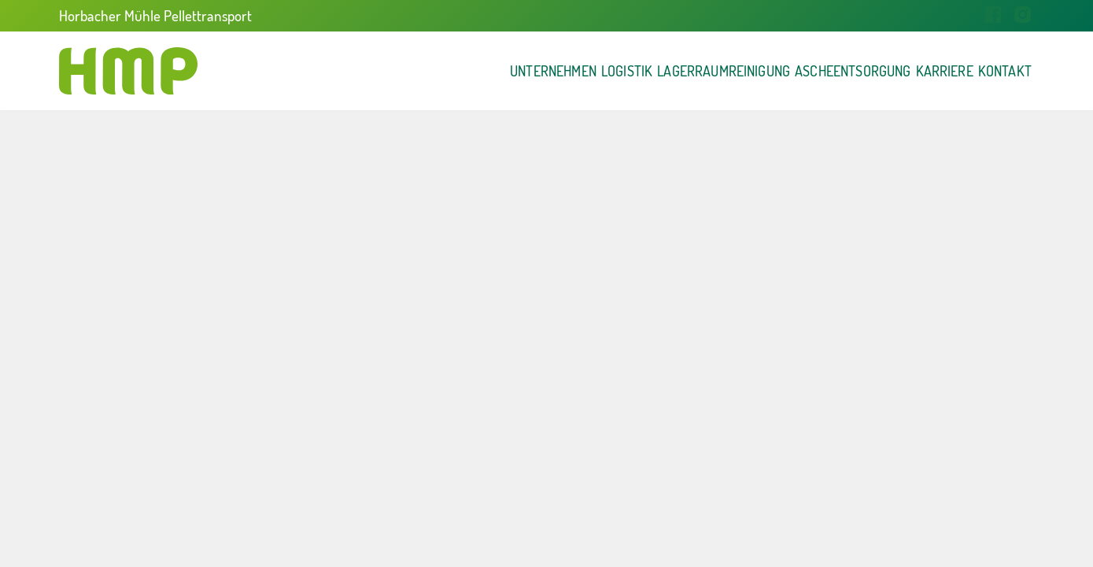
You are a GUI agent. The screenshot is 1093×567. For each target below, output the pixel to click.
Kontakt (986, 71)
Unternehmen (310, 71)
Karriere (887, 71)
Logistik (425, 71)
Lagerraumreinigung (569, 71)
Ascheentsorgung (751, 71)
